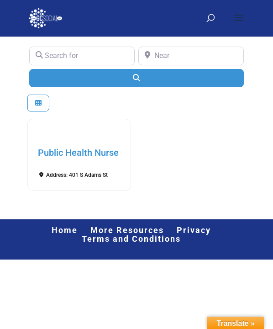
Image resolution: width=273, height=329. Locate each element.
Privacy (194, 230)
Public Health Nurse (78, 152)
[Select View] (38, 103)
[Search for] (82, 56)
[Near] (191, 56)
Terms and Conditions (131, 239)
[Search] (136, 78)
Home (65, 230)
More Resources (127, 230)
